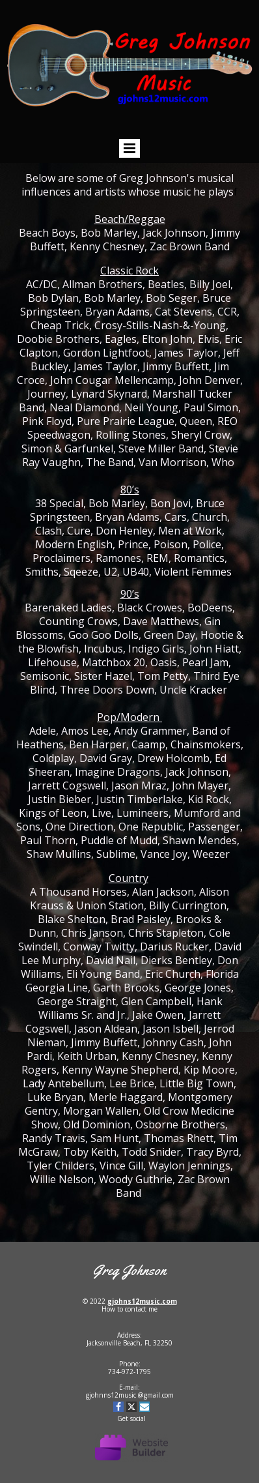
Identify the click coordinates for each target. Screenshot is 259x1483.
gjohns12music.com (142, 1301)
